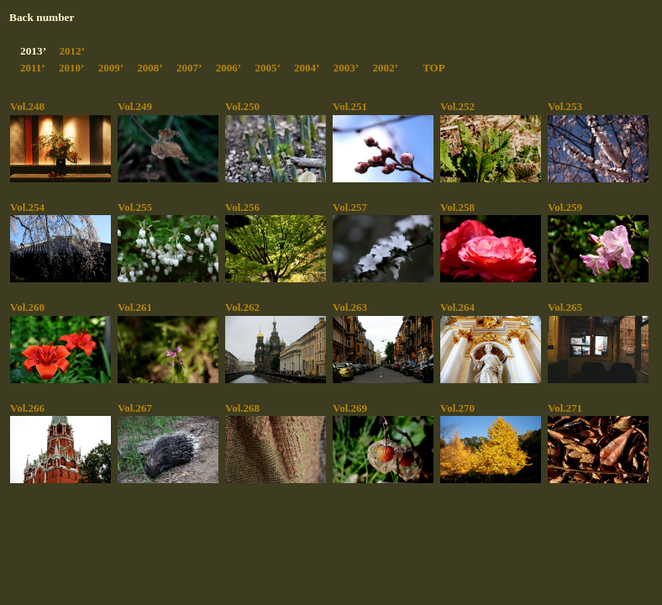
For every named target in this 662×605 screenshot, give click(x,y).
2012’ (71, 51)
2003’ (346, 67)
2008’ (149, 67)
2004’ (306, 67)
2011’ (32, 67)
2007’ (189, 67)
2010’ (71, 67)
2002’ (384, 67)
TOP (434, 67)
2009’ (110, 67)
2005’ (267, 67)
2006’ (228, 67)
